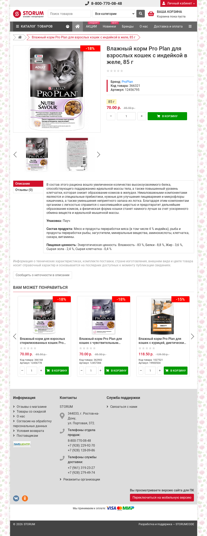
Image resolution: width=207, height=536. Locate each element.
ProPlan (127, 82)
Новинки (111, 25)
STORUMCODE (185, 524)
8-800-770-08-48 (106, 3)
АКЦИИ (93, 25)
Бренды (128, 26)
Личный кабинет (178, 3)
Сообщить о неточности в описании (42, 275)
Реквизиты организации (80, 479)
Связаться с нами (122, 407)
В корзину (167, 116)
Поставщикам (25, 436)
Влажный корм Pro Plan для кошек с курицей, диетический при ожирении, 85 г (162, 343)
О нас (144, 26)
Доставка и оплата (168, 26)
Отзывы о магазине (29, 407)
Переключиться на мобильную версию (162, 497)
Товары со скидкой (29, 411)
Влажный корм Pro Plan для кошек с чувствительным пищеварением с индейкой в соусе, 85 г (101, 345)
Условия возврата (28, 431)
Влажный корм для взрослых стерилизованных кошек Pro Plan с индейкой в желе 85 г (42, 343)
